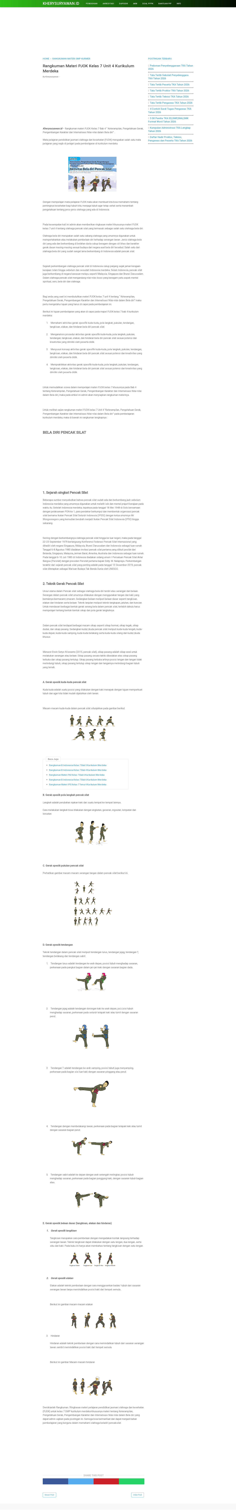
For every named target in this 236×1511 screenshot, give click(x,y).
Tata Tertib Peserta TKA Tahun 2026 (169, 84)
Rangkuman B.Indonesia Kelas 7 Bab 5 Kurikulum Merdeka (77, 767)
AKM (135, 4)
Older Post (137, 1496)
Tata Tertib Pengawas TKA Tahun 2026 (171, 102)
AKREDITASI (108, 4)
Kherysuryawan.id (61, 3)
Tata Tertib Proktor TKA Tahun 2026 (169, 90)
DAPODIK (123, 4)
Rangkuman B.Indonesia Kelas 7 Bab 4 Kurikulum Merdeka (77, 771)
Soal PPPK (147, 4)
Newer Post (49, 1496)
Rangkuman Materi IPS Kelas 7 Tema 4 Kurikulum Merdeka (77, 786)
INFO (179, 4)
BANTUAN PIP (165, 4)
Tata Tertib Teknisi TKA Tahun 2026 (169, 96)
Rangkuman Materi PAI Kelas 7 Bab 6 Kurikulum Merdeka (76, 776)
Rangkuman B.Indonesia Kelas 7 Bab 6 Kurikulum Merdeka (77, 781)
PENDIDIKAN (92, 4)
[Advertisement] (118, 32)
